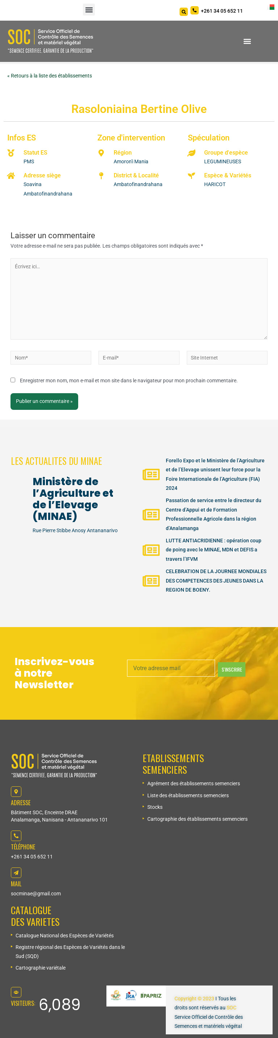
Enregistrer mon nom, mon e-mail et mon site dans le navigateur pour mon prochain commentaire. (129, 380)
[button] (89, 10)
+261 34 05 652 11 (32, 857)
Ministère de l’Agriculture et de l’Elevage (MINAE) (73, 499)
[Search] (184, 12)
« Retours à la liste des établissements (49, 76)
